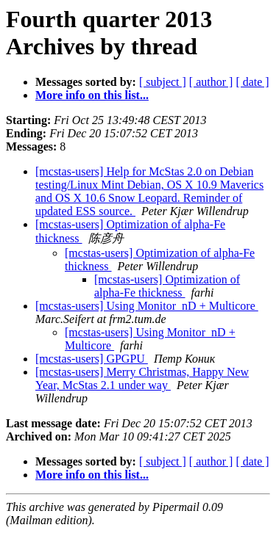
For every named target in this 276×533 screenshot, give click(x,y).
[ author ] (211, 82)
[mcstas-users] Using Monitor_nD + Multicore (146, 306)
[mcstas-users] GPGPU (91, 358)
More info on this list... (92, 95)
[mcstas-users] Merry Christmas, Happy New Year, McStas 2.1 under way (142, 378)
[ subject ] (162, 82)
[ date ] (252, 82)
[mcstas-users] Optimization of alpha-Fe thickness (167, 286)
